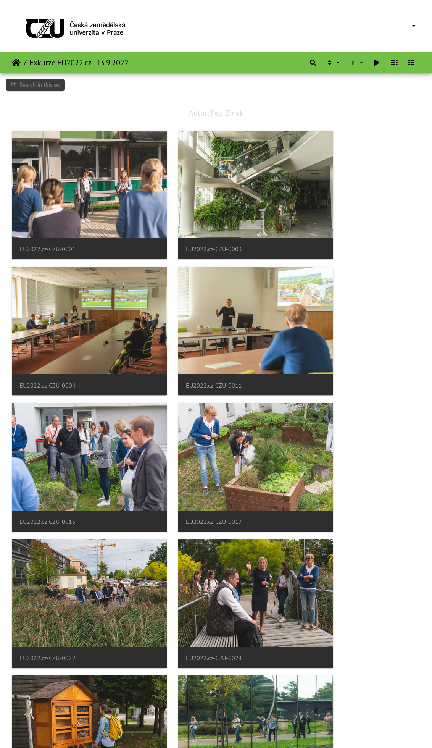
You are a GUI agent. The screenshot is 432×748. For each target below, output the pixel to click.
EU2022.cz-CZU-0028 (47, 584)
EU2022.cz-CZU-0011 (47, 348)
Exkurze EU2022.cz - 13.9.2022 (79, 63)
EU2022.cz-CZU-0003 (188, 230)
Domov (16, 62)
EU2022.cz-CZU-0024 (188, 466)
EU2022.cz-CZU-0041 (327, 702)
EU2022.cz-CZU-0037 (47, 702)
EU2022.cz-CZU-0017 (327, 348)
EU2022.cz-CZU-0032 (327, 584)
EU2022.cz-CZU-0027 (327, 466)
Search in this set (35, 84)
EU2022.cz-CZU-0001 (47, 230)
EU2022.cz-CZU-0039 (188, 702)
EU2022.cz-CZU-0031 (188, 584)
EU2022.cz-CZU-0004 (327, 230)
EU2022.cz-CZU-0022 (47, 466)
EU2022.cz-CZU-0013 (188, 348)
